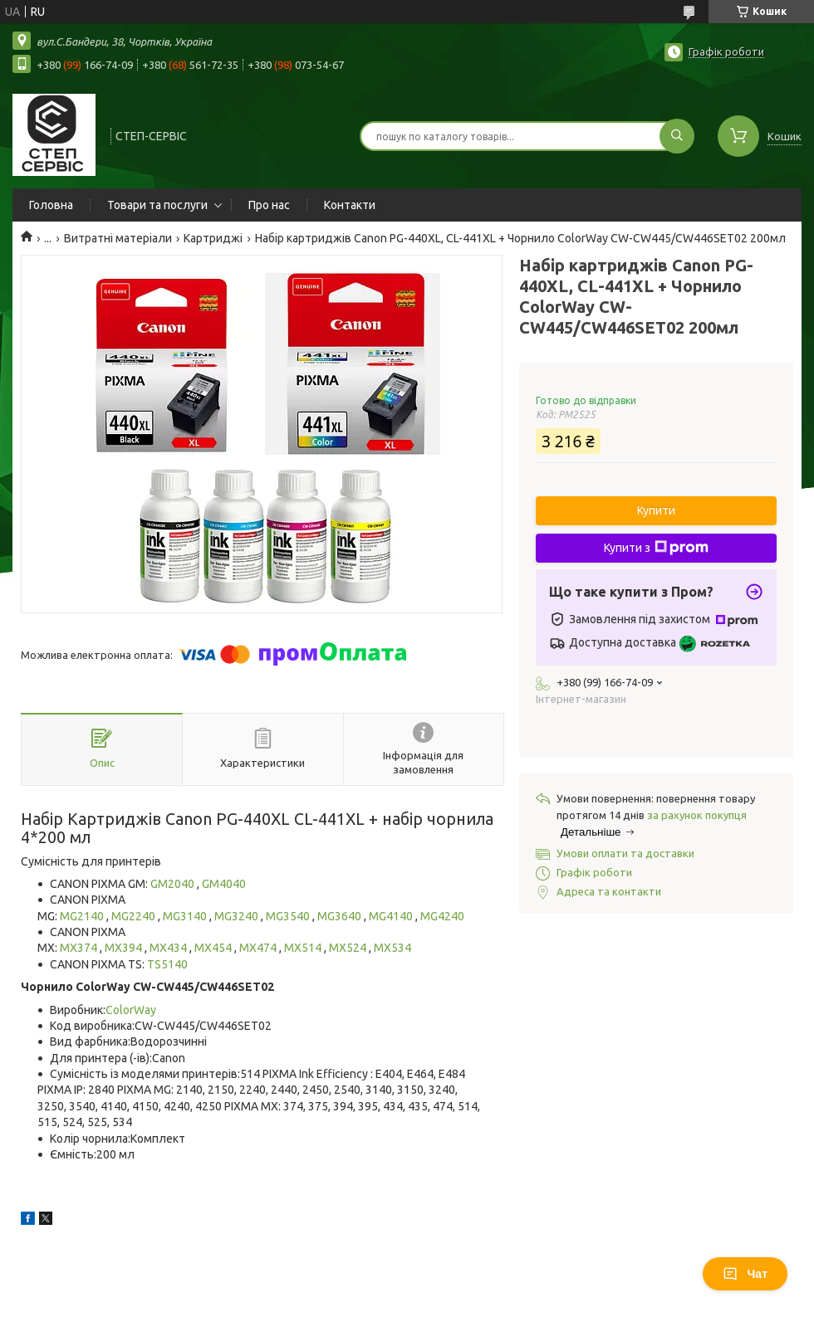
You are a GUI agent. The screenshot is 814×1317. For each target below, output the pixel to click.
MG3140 (186, 916)
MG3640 (340, 916)
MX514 (304, 947)
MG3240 (237, 916)
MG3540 (289, 916)
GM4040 (224, 883)
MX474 (259, 947)
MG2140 (83, 916)
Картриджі (213, 238)
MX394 (125, 947)
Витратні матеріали (118, 238)
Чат (745, 1273)
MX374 (80, 947)
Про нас (269, 205)
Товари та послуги (157, 205)
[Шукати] (677, 136)
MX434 (169, 947)
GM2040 (173, 883)
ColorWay (130, 1010)
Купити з (656, 547)
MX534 (392, 947)
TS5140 (167, 964)
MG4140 (392, 916)
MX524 (349, 947)
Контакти (349, 205)
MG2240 (134, 916)
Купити (656, 510)
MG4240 (442, 916)
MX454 (214, 947)
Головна (51, 205)
